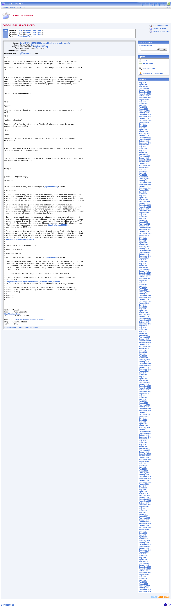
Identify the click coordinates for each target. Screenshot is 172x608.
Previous (27, 30)
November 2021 (145, 184)
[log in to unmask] (38, 45)
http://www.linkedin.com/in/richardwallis (30, 372)
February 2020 (144, 224)
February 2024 (144, 133)
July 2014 (142, 350)
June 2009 (143, 465)
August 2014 (144, 348)
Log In (145, 61)
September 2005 (145, 550)
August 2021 (144, 190)
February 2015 (144, 337)
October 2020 (144, 209)
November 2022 (145, 162)
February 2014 (144, 360)
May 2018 (142, 264)
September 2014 (145, 346)
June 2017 (143, 284)
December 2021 (145, 183)
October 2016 (144, 299)
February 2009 (144, 473)
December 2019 (145, 228)
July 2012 (142, 395)
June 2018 (143, 262)
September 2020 (145, 211)
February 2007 (144, 518)
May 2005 (142, 558)
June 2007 (143, 510)
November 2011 (145, 411)
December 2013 (145, 363)
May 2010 (142, 444)
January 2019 (144, 248)
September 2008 (145, 482)
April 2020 (143, 220)
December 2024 (145, 115)
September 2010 (145, 437)
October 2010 (144, 435)
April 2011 (143, 424)
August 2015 (144, 326)
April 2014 (143, 356)
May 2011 (142, 422)
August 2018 (144, 258)
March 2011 (143, 426)
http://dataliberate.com (13, 365)
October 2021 (144, 186)
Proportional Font (25, 36)
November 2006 (145, 524)
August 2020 (144, 213)
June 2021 (143, 194)
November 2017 (145, 275)
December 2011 (145, 409)
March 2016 (143, 313)
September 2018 (145, 256)
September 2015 (145, 324)
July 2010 (142, 441)
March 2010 (143, 448)
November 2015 (145, 320)
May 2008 (142, 490)
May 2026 (142, 83)
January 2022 (144, 181)
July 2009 (142, 463)
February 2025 (144, 111)
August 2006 (144, 529)
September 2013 (145, 369)
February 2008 (144, 495)
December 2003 (145, 590)
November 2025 (145, 94)
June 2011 (143, 420)
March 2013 (143, 380)
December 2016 (145, 296)
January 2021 (144, 203)
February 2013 (144, 382)
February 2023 (144, 156)
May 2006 (142, 535)
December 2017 (145, 273)
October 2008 (144, 480)
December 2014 (145, 341)
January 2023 (144, 158)
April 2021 (143, 198)
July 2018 (142, 260)
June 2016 (143, 307)
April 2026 (143, 84)
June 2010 (143, 443)
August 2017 (144, 281)
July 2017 (142, 282)
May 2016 (142, 309)
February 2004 (144, 586)
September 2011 (145, 414)
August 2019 (144, 235)
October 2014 (144, 345)
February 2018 (144, 269)
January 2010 (144, 452)
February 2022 (144, 179)
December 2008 (145, 477)
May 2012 (142, 399)
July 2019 (142, 237)
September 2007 (145, 505)
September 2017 (145, 279)
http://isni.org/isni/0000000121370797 (20, 276)
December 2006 (145, 522)
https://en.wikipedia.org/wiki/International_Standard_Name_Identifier (33, 327)
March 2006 (143, 539)
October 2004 (144, 571)
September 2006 (145, 527)
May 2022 (142, 173)
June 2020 (143, 216)
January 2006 (144, 543)
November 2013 (145, 365)
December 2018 (145, 250)
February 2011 (144, 428)
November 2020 (145, 207)
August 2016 (144, 303)
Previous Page (23, 381)
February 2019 (144, 247)
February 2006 (144, 541)
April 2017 (143, 288)
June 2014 (143, 352)
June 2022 (143, 171)
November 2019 (145, 230)
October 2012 (144, 390)
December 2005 (145, 544)
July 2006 (142, 531)
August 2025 (144, 100)
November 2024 (145, 117)
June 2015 (143, 330)
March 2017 (143, 290)
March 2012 (143, 403)
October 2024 (144, 118)
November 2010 (145, 433)
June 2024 (143, 126)
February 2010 (144, 450)
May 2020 (142, 218)
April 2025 (143, 107)
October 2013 (144, 367)
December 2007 (145, 499)
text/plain (27, 53)
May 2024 (142, 128)
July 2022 (142, 169)
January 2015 (144, 339)
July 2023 (142, 147)
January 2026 (144, 90)
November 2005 (145, 546)
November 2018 (145, 252)
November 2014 (145, 343)
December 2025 (145, 92)
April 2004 (143, 582)
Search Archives (145, 42)
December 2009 (145, 454)
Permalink (34, 381)
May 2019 (142, 241)
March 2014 (143, 358)
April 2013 (143, 379)
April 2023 (143, 152)
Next (34, 30)
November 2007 (145, 501)
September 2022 (145, 166)
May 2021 (142, 196)
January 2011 (144, 429)
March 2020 (143, 222)
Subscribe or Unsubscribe (153, 73)
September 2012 (145, 392)
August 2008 (144, 484)
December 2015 (145, 318)
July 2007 (142, 509)
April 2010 (143, 446)
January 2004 (144, 588)
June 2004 (143, 578)
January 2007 (144, 520)
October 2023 (144, 141)
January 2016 (144, 316)
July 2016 (142, 305)
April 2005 (143, 559)
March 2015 (143, 335)
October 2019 (144, 232)
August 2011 (144, 416)
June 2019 (143, 239)
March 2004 (143, 584)
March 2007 (143, 516)
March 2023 (143, 154)
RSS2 (166, 597)
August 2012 (144, 394)
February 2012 (144, 405)
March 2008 (143, 494)
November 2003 (145, 592)
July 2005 (142, 554)
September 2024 (145, 120)
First (21, 30)
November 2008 (145, 478)
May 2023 (142, 150)
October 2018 (144, 254)
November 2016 (145, 297)
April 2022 (143, 175)
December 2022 (145, 160)
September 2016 (145, 301)
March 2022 (143, 177)
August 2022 (144, 167)
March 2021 (143, 199)
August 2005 (144, 552)
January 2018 (144, 271)
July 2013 (142, 373)
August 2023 (144, 145)
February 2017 (144, 292)
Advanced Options (145, 45)
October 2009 (144, 458)
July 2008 (142, 486)
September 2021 (145, 188)
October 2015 (144, 322)
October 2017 (144, 277)
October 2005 (144, 548)
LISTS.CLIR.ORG (7, 605)
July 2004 (142, 576)
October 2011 (144, 412)
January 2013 (144, 384)
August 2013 (144, 371)
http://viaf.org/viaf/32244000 (58, 259)
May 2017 (142, 286)
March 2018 (143, 267)
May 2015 (142, 331)
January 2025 (144, 113)
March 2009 (143, 471)
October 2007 (144, 503)
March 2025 (143, 109)
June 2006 (143, 533)
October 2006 (144, 526)
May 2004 (142, 580)
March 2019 (143, 245)
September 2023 (145, 143)
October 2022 (144, 164)
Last (40, 30)
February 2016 (144, 314)
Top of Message (10, 381)
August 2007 (144, 507)
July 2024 (142, 124)
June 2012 (143, 397)
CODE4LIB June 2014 (161, 31)
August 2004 (144, 575)
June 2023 (143, 149)
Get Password (148, 63)
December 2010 (145, 431)
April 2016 (143, 311)
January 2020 (144, 226)
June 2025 (143, 103)
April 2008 (143, 492)
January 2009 (144, 475)
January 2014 (144, 362)
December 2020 (145, 205)
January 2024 (144, 135)
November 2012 (145, 388)
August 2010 (144, 439)
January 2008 (144, 497)
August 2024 (144, 122)
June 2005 (143, 556)
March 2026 (143, 86)
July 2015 (142, 328)
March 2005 (143, 561)
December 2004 (145, 567)
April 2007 (143, 514)
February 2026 (144, 88)
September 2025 (145, 98)
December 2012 (145, 386)
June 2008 (143, 488)
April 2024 (143, 130)
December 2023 (145, 137)
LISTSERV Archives (160, 26)
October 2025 (144, 96)
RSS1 (160, 597)
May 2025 (142, 105)
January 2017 (144, 294)
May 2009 (142, 467)
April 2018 (143, 265)
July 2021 (142, 192)
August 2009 (144, 461)
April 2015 (143, 333)
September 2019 (145, 233)
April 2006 (143, 537)
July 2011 (142, 418)
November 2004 (145, 569)
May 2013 (142, 377)
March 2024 (143, 132)
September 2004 (145, 573)
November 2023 (145, 139)
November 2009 (145, 456)
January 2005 (144, 565)
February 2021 (144, 201)
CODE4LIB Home (159, 28)
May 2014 (142, 354)
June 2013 (143, 375)
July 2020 (142, 215)
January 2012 (144, 407)
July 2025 (142, 101)
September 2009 (145, 460)
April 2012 (143, 401)
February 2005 (144, 563)
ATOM (154, 597)
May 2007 (142, 512)
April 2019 (143, 243)
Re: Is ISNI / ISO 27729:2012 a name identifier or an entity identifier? (45, 43)
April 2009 (143, 469)
